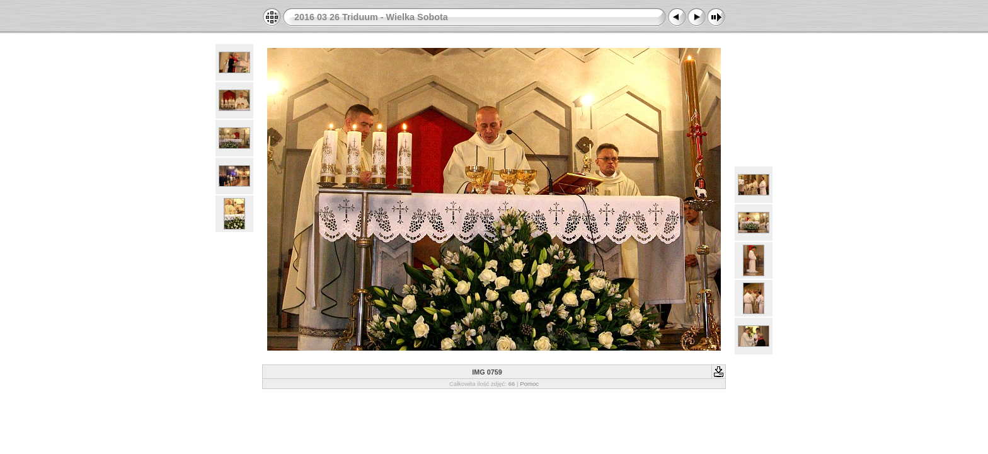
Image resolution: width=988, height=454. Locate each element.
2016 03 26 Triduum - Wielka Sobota (371, 17)
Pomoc (529, 383)
